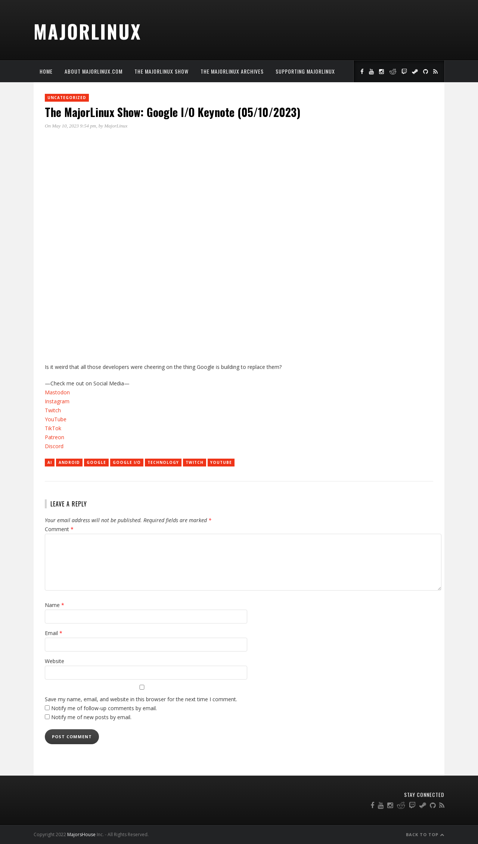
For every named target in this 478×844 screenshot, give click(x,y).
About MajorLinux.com (93, 71)
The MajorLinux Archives (232, 71)
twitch (195, 462)
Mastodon (57, 392)
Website (54, 661)
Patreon (54, 437)
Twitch (53, 410)
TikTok (53, 428)
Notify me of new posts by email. (91, 717)
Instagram (57, 401)
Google (96, 462)
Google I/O (127, 462)
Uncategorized (66, 97)
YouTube (55, 419)
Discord (54, 446)
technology (163, 462)
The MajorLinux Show (161, 71)
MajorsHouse (81, 834)
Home (46, 71)
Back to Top (425, 834)
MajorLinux (88, 31)
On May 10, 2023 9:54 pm (70, 126)
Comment (59, 529)
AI (49, 462)
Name (54, 605)
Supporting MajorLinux (305, 71)
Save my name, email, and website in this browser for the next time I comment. (141, 699)
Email (53, 633)
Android (69, 462)
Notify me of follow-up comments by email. (104, 708)
